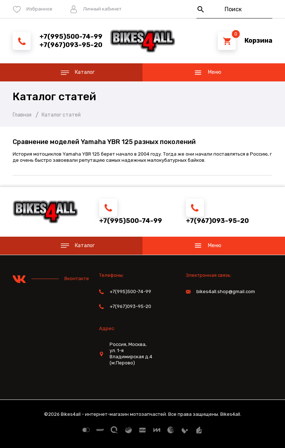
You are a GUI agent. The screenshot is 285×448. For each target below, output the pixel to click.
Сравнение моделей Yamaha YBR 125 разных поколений (104, 141)
